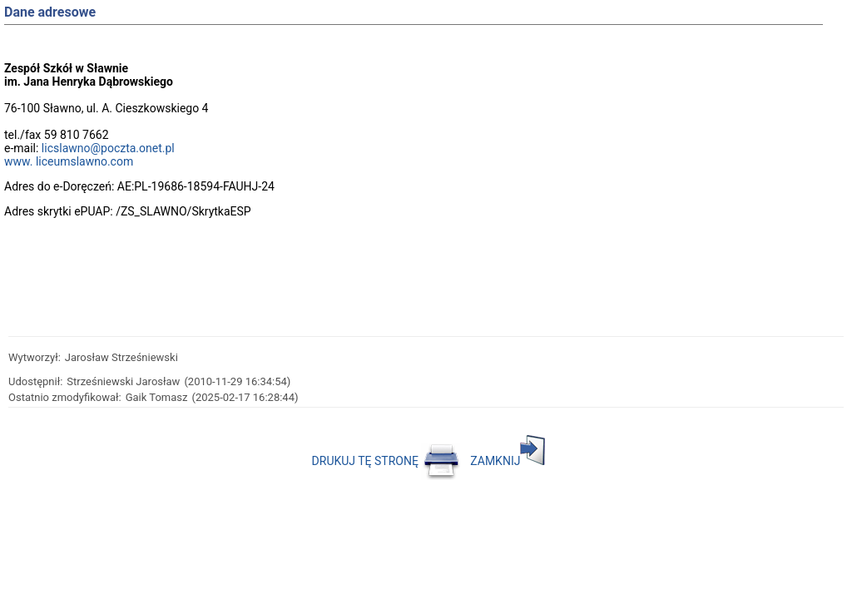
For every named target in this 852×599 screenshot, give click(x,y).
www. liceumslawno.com (68, 161)
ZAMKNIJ (507, 461)
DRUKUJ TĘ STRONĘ (386, 461)
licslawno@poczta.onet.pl (108, 148)
